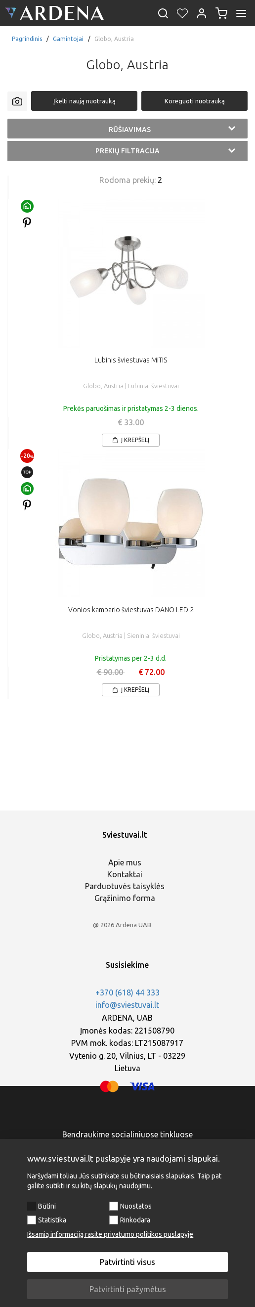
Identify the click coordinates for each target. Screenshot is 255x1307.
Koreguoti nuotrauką (195, 100)
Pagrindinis (27, 39)
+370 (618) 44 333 (127, 992)
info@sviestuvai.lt (127, 1004)
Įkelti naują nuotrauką (84, 100)
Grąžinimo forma (124, 898)
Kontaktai (124, 874)
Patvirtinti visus (127, 1262)
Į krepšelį (130, 440)
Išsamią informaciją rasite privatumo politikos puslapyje (110, 1234)
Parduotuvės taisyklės (125, 886)
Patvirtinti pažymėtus (127, 1289)
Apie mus (124, 862)
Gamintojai (68, 39)
